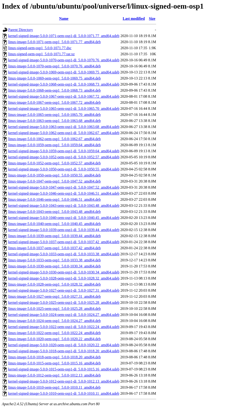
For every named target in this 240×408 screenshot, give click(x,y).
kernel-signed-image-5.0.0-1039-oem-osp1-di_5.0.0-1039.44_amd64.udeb (63, 230)
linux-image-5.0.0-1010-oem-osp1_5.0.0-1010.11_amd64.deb (54, 387)
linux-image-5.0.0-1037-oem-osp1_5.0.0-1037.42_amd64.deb (54, 248)
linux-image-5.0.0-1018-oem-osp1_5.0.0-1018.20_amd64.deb (54, 357)
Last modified (134, 19)
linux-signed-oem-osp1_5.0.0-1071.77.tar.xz (41, 54)
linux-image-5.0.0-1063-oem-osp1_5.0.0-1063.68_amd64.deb (54, 121)
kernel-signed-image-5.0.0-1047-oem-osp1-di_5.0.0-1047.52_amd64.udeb (63, 187)
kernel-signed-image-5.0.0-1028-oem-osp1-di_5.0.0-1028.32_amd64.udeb (63, 278)
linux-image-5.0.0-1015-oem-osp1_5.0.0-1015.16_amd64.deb (54, 363)
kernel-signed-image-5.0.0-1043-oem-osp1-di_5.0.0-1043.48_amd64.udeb (63, 205)
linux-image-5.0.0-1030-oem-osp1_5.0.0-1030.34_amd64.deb (54, 266)
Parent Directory (20, 30)
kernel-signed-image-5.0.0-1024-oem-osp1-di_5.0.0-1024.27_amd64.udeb (63, 315)
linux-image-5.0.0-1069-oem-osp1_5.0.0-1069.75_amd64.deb (54, 78)
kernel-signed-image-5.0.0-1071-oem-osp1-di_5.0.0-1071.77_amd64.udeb (63, 36)
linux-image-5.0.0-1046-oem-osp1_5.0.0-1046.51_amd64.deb (54, 199)
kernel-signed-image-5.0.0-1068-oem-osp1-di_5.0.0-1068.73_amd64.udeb (63, 84)
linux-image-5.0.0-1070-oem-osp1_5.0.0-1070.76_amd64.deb (54, 66)
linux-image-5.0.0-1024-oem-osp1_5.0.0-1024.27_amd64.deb (54, 321)
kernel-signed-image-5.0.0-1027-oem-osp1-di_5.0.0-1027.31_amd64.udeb (63, 290)
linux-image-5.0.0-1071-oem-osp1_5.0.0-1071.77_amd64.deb (54, 42)
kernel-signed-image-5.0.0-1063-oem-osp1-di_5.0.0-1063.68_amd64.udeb (63, 127)
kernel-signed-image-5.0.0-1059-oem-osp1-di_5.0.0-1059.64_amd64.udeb (63, 151)
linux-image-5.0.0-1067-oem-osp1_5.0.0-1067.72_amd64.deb (54, 102)
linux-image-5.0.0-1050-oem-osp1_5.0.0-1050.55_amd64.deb (54, 175)
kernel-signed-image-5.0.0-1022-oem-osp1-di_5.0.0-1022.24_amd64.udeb (63, 327)
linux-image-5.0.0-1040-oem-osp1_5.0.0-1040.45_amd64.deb (54, 224)
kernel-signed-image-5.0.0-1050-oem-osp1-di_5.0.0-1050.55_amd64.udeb (63, 169)
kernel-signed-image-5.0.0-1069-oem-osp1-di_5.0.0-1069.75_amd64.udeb (63, 72)
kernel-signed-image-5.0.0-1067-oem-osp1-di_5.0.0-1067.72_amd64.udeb (63, 96)
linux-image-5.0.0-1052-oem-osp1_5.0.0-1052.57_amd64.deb (54, 163)
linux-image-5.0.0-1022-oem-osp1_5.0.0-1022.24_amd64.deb (54, 333)
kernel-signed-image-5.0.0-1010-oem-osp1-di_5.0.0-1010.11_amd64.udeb (63, 393)
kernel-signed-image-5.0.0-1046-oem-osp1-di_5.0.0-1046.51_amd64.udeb (63, 193)
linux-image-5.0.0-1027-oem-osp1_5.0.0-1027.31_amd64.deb (54, 296)
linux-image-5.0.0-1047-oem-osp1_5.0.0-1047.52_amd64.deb (54, 181)
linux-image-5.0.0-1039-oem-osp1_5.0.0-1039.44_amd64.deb (54, 236)
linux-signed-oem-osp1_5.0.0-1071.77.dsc (39, 48)
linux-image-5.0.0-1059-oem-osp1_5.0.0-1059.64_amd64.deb (54, 145)
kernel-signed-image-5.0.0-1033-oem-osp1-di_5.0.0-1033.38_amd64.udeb (63, 254)
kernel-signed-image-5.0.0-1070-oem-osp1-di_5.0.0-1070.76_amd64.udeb (63, 60)
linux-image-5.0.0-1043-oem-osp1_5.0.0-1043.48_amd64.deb (54, 212)
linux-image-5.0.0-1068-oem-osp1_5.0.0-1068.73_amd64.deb (54, 90)
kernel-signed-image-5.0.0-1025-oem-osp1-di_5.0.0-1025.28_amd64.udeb (63, 302)
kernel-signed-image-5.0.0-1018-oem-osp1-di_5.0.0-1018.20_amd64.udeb (63, 351)
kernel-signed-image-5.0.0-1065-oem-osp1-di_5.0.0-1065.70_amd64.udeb (63, 109)
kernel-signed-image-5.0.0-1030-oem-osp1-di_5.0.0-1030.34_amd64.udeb (63, 272)
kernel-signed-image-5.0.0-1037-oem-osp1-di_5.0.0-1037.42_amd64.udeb (63, 242)
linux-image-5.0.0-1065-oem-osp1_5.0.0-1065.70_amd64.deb (54, 115)
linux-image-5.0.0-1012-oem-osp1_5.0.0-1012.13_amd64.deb (54, 375)
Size (152, 19)
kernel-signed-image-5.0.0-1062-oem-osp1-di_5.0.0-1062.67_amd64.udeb (63, 133)
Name (63, 19)
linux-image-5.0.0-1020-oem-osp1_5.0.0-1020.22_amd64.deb (54, 339)
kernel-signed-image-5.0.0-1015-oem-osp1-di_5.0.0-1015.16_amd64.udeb (63, 369)
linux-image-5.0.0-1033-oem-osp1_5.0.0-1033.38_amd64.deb (54, 260)
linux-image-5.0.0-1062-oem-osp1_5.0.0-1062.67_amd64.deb (54, 139)
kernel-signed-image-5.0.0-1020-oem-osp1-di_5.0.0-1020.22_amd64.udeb (63, 345)
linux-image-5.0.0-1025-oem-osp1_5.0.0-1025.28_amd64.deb (54, 309)
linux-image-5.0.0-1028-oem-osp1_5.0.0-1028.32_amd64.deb (54, 284)
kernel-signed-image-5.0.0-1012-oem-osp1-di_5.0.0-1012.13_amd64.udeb (63, 381)
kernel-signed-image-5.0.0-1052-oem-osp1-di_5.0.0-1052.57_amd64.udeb (63, 157)
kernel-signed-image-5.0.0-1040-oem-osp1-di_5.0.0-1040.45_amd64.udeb (63, 218)
